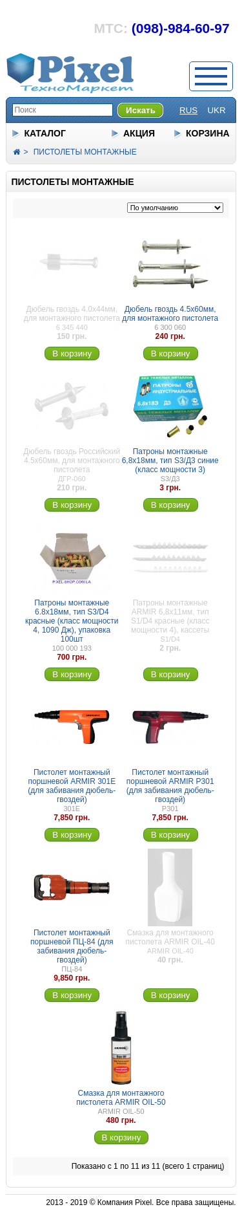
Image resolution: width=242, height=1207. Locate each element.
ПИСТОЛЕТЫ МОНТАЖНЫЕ (85, 152)
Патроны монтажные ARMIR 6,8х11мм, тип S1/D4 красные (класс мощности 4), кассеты (170, 616)
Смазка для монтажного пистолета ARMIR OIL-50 (120, 1098)
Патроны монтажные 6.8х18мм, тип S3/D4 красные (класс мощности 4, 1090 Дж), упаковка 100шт (72, 621)
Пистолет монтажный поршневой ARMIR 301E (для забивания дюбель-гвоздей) (72, 786)
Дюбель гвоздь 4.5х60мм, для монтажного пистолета (170, 314)
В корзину (72, 353)
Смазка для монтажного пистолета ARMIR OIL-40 (170, 937)
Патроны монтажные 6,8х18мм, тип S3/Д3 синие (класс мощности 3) (170, 460)
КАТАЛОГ (45, 133)
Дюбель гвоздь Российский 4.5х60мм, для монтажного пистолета (71, 460)
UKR (216, 110)
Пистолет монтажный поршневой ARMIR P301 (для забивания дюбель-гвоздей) (170, 786)
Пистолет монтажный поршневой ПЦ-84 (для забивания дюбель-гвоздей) (71, 946)
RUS (188, 110)
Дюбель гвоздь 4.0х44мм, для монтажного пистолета (72, 314)
